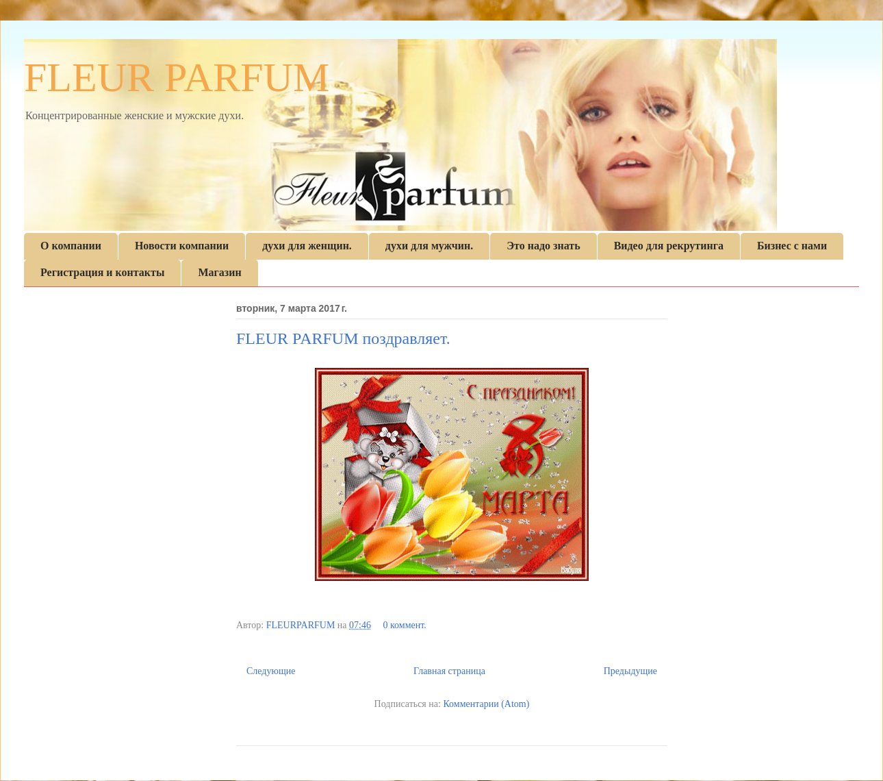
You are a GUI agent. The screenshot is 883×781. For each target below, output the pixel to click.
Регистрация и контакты (102, 272)
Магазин (219, 272)
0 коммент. (404, 625)
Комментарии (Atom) (486, 704)
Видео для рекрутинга (669, 245)
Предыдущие (630, 671)
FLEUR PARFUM (176, 77)
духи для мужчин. (429, 245)
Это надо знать (543, 245)
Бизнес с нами (792, 245)
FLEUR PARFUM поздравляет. (343, 338)
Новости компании (182, 245)
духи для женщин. (307, 245)
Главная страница (449, 671)
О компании (70, 245)
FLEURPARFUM (301, 625)
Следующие (270, 671)
